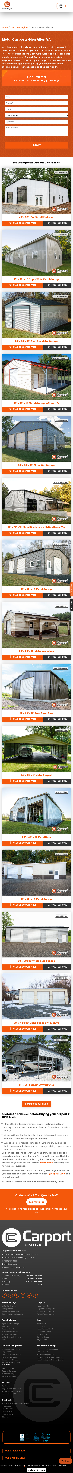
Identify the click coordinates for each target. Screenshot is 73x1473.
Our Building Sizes (36, 1457)
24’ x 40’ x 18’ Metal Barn (36, 837)
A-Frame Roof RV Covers (12, 1391)
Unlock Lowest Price (22, 223)
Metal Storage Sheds (45, 1329)
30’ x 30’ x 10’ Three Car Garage (36, 465)
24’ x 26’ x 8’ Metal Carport (36, 775)
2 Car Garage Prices (10, 1357)
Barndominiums (43, 1352)
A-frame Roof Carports (46, 1311)
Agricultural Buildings (10, 1323)
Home (5, 27)
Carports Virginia (19, 27)
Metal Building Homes (45, 1354)
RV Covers (6, 1386)
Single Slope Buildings (11, 1311)
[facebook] (4, 1295)
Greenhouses (7, 1339)
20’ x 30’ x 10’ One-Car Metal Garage (36, 341)
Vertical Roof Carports (46, 1314)
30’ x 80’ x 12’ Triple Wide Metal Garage (36, 279)
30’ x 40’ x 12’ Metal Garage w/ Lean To (36, 1022)
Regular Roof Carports (46, 1309)
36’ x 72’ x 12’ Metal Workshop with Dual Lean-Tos (37, 527)
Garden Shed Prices (10, 1360)
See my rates (36, 1201)
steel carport (46, 1162)
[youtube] (29, 1295)
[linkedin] (10, 1295)
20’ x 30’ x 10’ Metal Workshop (36, 651)
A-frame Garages (9, 1374)
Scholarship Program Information (15, 1403)
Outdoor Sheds (43, 1337)
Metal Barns (6, 1326)
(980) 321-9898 (57, 223)
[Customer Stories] (71, 605)
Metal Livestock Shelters (11, 1337)
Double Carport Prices (11, 1349)
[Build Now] (71, 589)
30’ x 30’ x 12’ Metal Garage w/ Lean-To (36, 403)
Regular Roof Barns (9, 1329)
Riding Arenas (7, 1309)
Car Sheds (41, 1326)
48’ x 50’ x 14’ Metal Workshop (36, 217)
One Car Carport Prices (11, 1354)
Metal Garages (8, 1368)
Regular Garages (9, 1371)
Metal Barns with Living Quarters (49, 1357)
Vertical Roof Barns (9, 1334)
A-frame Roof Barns (10, 1331)
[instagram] (35, 1295)
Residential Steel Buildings (47, 1349)
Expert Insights (7, 1409)
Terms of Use (7, 1411)
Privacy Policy (7, 1414)
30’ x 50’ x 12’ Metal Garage (36, 589)
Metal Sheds (42, 1323)
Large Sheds (42, 1339)
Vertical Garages (9, 1376)
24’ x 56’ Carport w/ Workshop (36, 1084)
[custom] (16, 1295)
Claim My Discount (36, 1470)
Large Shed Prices (9, 1352)
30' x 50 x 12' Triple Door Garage (36, 960)
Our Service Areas (36, 1450)
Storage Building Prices (11, 1362)
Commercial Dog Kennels (12, 1314)
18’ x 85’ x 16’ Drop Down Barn (36, 713)
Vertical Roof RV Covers (11, 1394)
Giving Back (6, 1406)
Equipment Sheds (44, 1331)
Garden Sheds (42, 1334)
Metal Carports (43, 1306)
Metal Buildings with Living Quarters (51, 1360)
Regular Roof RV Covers (11, 1388)
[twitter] (23, 1295)
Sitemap (5, 1417)
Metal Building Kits (9, 1306)
